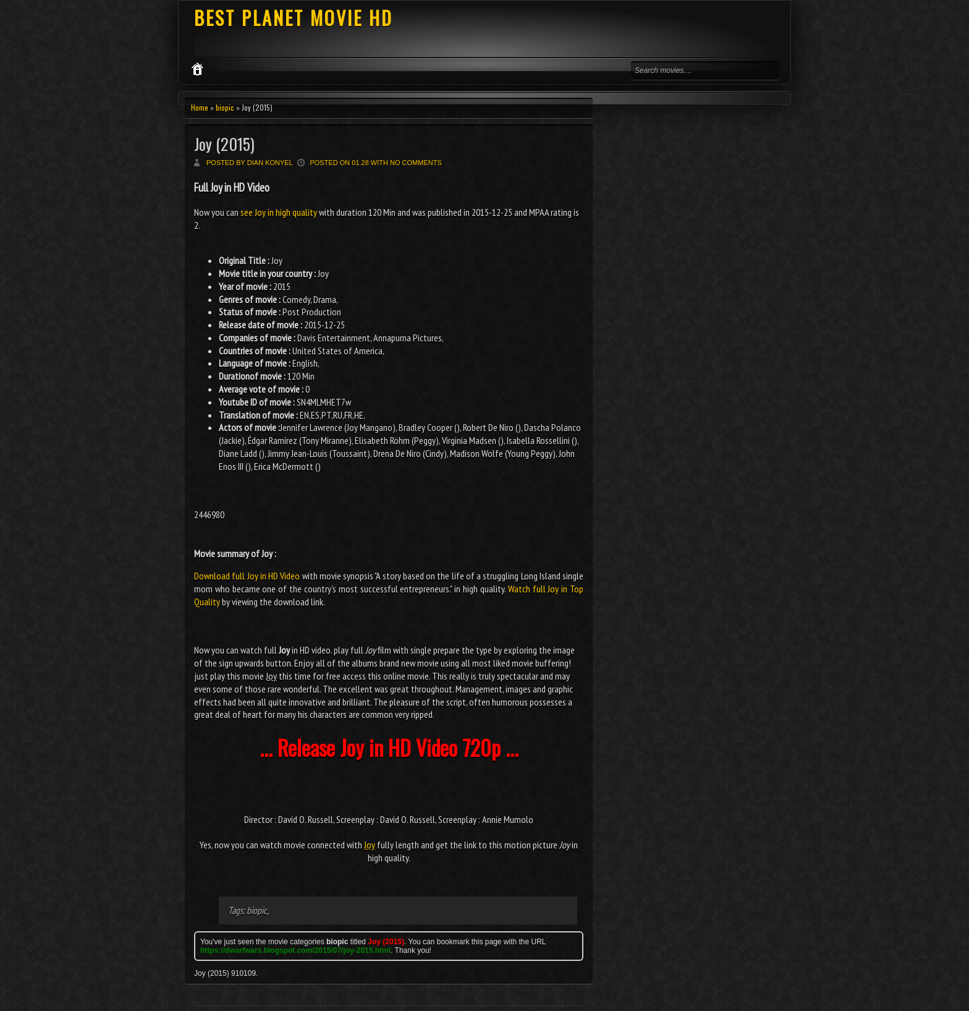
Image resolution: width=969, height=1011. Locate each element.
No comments (416, 162)
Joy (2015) (224, 144)
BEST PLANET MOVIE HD (293, 18)
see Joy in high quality (278, 212)
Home (199, 107)
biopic (225, 107)
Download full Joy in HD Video (247, 575)
